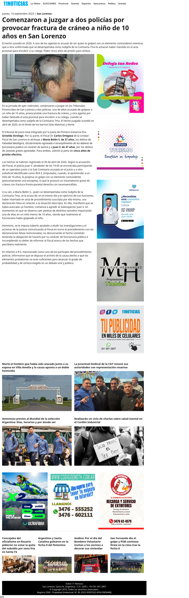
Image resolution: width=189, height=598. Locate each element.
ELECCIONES (49, 3)
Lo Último (35, 3)
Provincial (63, 3)
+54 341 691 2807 (97, 586)
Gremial (75, 3)
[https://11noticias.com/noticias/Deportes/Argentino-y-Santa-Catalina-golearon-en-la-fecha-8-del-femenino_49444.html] (55, 555)
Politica (112, 3)
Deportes (86, 3)
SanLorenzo (99, 3)
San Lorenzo (44, 13)
